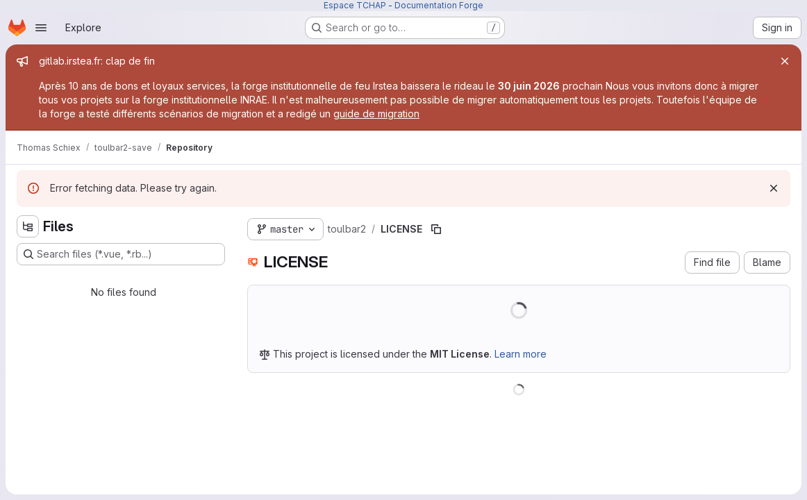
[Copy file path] (436, 229)
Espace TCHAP (355, 5)
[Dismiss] (773, 188)
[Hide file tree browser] (28, 226)
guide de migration (376, 113)
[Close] (784, 61)
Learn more (520, 354)
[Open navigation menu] (41, 28)
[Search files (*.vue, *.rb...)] (121, 254)
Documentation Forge (438, 5)
